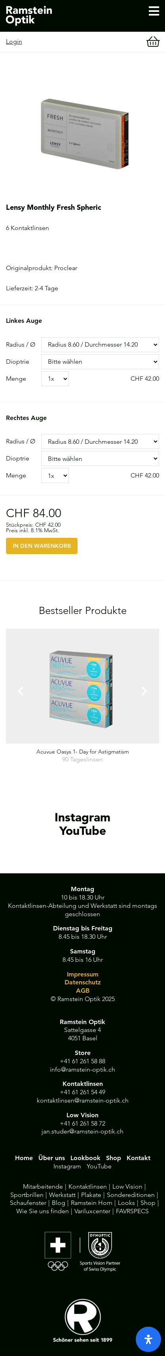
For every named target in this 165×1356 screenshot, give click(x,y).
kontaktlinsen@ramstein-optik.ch (83, 1100)
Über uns (51, 1158)
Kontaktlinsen (87, 1186)
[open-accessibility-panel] (148, 1339)
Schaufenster (28, 1202)
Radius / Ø (20, 344)
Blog (58, 1202)
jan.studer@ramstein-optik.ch (82, 1131)
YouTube (99, 1166)
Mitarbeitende (43, 1186)
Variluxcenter (92, 1211)
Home (24, 1158)
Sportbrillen (27, 1195)
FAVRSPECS (132, 1211)
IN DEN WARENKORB (42, 545)
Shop (113, 1158)
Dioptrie (17, 361)
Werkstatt (62, 1195)
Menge (16, 378)
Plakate (91, 1195)
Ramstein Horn (91, 1202)
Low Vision (127, 1186)
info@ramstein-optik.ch (82, 1069)
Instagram (67, 1166)
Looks (126, 1202)
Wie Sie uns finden (42, 1211)
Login (14, 41)
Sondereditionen (131, 1195)
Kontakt (138, 1158)
